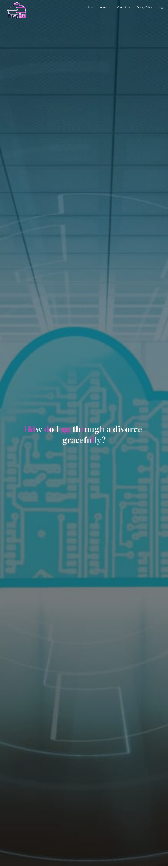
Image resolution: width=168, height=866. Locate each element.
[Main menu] (160, 7)
